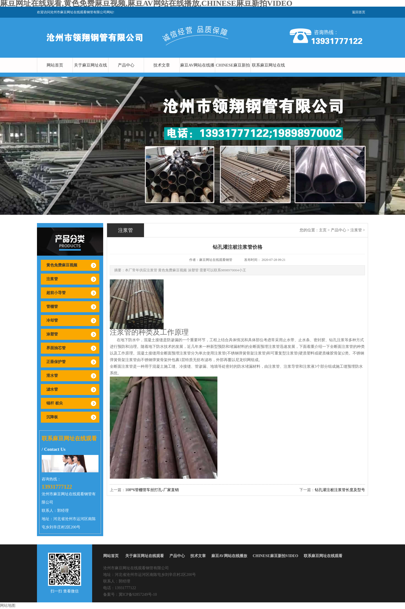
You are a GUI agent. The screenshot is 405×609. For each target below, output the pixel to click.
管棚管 (52, 306)
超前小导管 (56, 293)
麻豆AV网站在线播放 (197, 72)
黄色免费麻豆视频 (61, 265)
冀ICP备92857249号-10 (138, 594)
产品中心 (126, 65)
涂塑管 (52, 334)
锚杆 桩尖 (54, 403)
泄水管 (52, 376)
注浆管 (52, 279)
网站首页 (55, 65)
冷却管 (52, 320)
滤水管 (52, 389)
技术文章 (161, 65)
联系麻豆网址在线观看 (268, 72)
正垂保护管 (56, 362)
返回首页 (358, 12)
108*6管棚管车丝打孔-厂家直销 (152, 490)
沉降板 (52, 417)
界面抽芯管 (56, 348)
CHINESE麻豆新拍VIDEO (233, 72)
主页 (323, 230)
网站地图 (7, 605)
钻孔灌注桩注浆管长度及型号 (340, 490)
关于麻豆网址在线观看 (90, 72)
